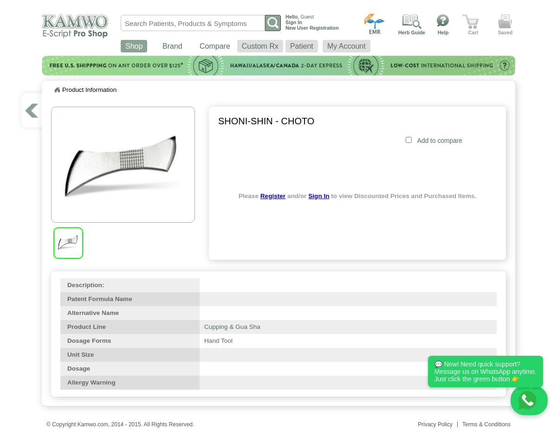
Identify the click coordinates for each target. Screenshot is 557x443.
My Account (346, 46)
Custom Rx (260, 46)
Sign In (318, 196)
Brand (172, 46)
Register (272, 196)
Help (443, 32)
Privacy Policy (435, 424)
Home (57, 90)
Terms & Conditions (486, 424)
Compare (215, 46)
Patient (301, 46)
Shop (133, 46)
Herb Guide (411, 32)
